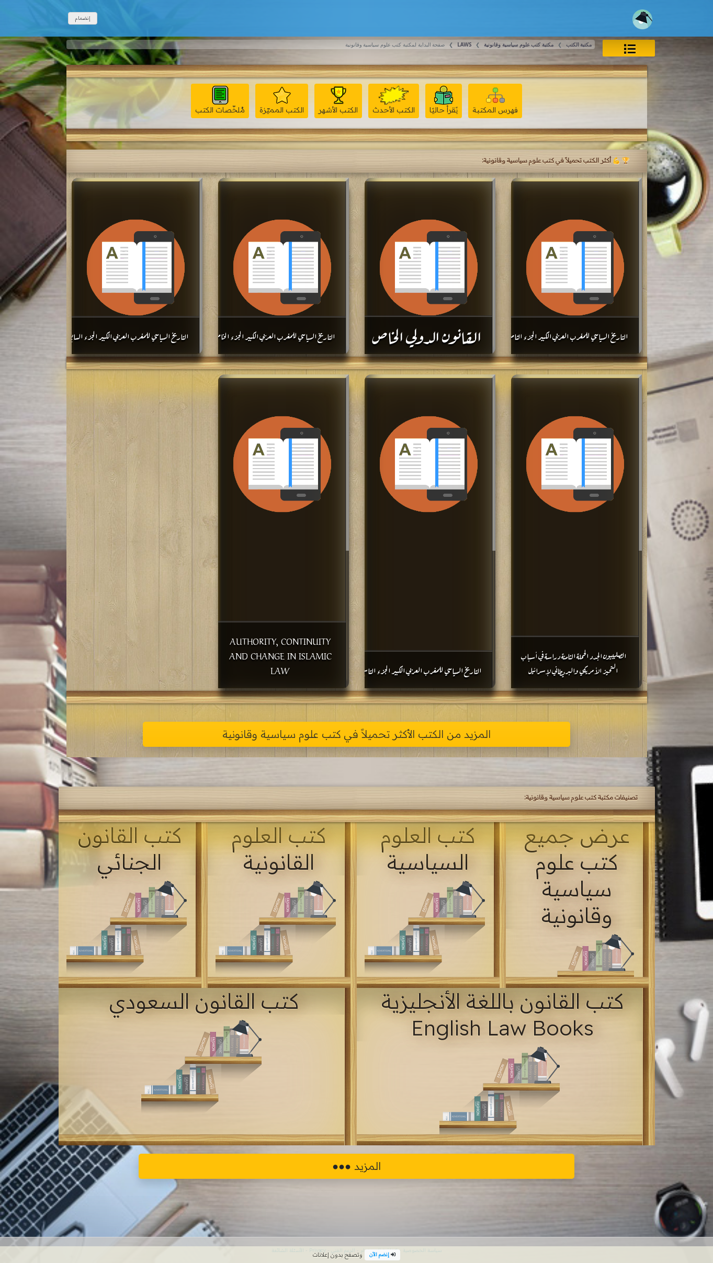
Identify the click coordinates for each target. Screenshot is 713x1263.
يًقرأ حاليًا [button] (443, 100)
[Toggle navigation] (642, 19)
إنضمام (82, 18)
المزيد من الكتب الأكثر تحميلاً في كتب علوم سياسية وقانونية (356, 734)
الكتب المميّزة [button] (281, 100)
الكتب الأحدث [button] (393, 100)
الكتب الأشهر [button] (338, 100)
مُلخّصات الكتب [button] (220, 100)
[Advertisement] (137, 531)
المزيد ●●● (356, 1166)
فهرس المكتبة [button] (495, 100)
